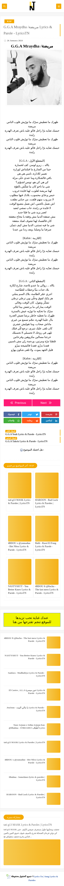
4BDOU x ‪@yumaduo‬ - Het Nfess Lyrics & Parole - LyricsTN (19, 546)
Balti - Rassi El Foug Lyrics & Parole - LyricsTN (45, 546)
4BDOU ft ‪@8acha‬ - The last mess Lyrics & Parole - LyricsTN (46, 589)
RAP (9, 21)
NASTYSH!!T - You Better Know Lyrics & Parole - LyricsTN (19, 589)
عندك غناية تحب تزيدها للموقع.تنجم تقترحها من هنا (32, 620)
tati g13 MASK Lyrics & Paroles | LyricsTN (24, 742)
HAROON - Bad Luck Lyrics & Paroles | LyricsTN (46, 503)
